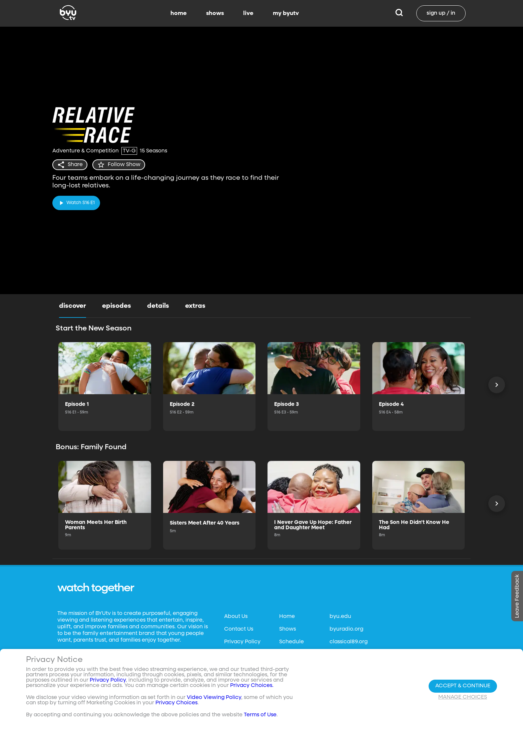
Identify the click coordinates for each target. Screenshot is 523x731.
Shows (287, 629)
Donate (233, 667)
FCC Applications (246, 692)
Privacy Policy (242, 642)
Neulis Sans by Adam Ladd (94, 668)
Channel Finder (299, 667)
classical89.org (349, 642)
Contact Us (238, 629)
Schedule (291, 642)
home (178, 13)
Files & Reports (242, 680)
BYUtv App (292, 654)
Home (287, 616)
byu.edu (340, 616)
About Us (235, 616)
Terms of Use (240, 654)
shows (215, 13)
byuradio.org (346, 629)
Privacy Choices (73, 693)
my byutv (286, 13)
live (248, 13)
